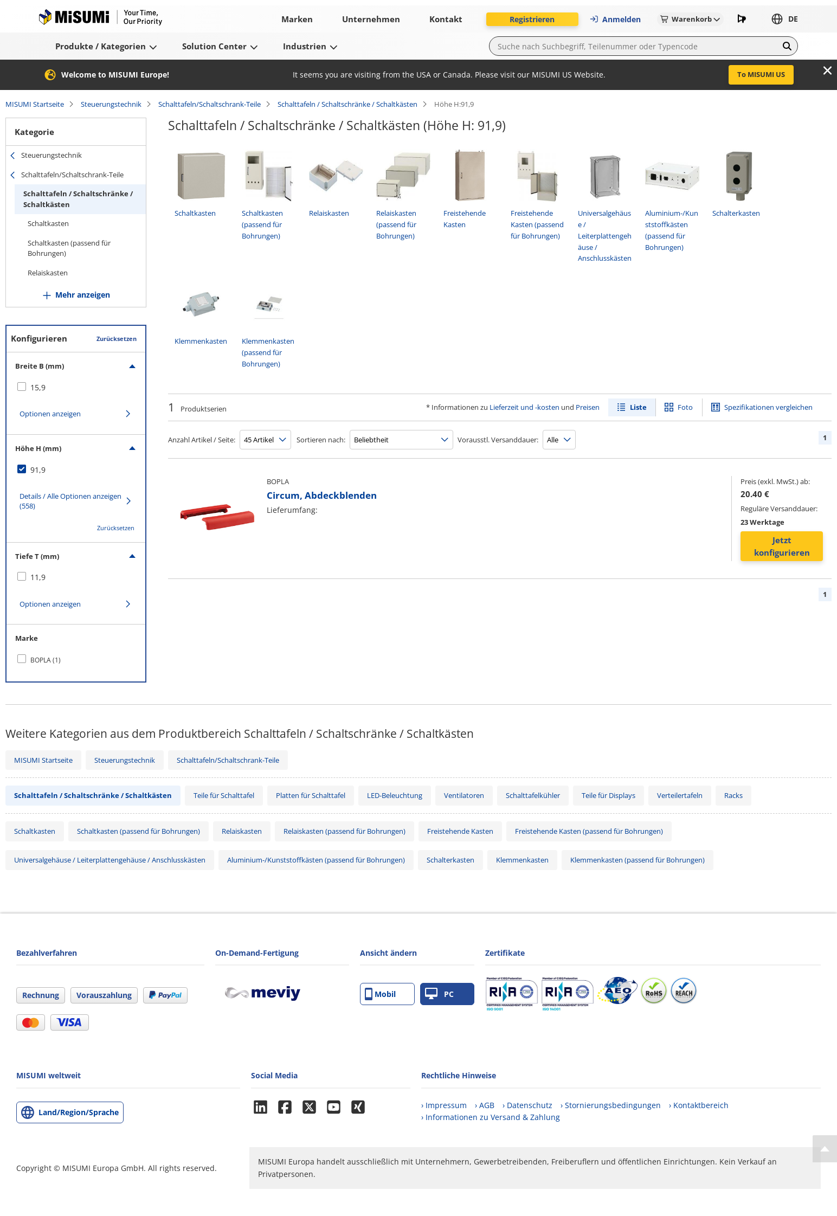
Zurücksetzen (116, 338)
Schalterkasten (450, 860)
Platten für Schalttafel (310, 795)
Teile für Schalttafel (224, 795)
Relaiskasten (48, 273)
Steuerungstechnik (111, 104)
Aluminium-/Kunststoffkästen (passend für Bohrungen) (316, 860)
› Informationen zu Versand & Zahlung (490, 1117)
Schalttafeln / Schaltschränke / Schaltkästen (347, 104)
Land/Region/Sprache (78, 1112)
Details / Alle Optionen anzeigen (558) (70, 501)
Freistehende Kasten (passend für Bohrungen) (589, 831)
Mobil (380, 994)
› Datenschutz (527, 1105)
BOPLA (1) (45, 660)
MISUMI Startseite (34, 104)
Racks (733, 795)
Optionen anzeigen (50, 414)
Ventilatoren (464, 795)
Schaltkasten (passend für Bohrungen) (69, 248)
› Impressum (444, 1105)
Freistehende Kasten (460, 831)
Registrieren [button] (532, 19)
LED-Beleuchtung (394, 795)
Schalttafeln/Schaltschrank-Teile (209, 104)
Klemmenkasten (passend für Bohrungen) (637, 860)
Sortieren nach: (321, 440)
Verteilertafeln (680, 795)
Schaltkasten (48, 223)
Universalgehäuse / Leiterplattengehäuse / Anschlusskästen (109, 860)
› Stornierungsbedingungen (611, 1105)
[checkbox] (76, 387)
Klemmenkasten (522, 860)
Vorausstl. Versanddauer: (498, 440)
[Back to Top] (825, 1148)
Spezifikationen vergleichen (768, 407)
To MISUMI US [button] (761, 74)
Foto (685, 407)
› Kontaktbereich (699, 1105)
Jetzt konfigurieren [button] (782, 546)
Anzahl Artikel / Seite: (201, 440)
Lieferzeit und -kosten (524, 407)
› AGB (484, 1105)
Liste (638, 407)
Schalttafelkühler (533, 795)
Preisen (588, 407)
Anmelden (615, 19)
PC (439, 994)
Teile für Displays (608, 795)
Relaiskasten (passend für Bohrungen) (344, 831)
